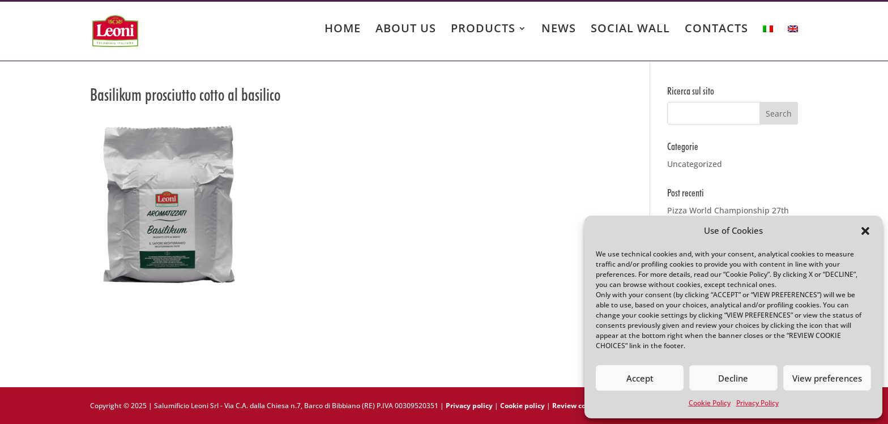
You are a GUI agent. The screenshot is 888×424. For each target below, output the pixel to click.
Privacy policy (469, 405)
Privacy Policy (757, 403)
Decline (733, 378)
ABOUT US (405, 30)
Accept (640, 378)
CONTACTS (716, 30)
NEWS (558, 30)
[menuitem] (768, 39)
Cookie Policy (710, 403)
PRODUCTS (483, 30)
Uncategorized (694, 164)
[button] (865, 231)
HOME (343, 30)
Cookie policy (522, 405)
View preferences (827, 378)
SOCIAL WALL (630, 30)
